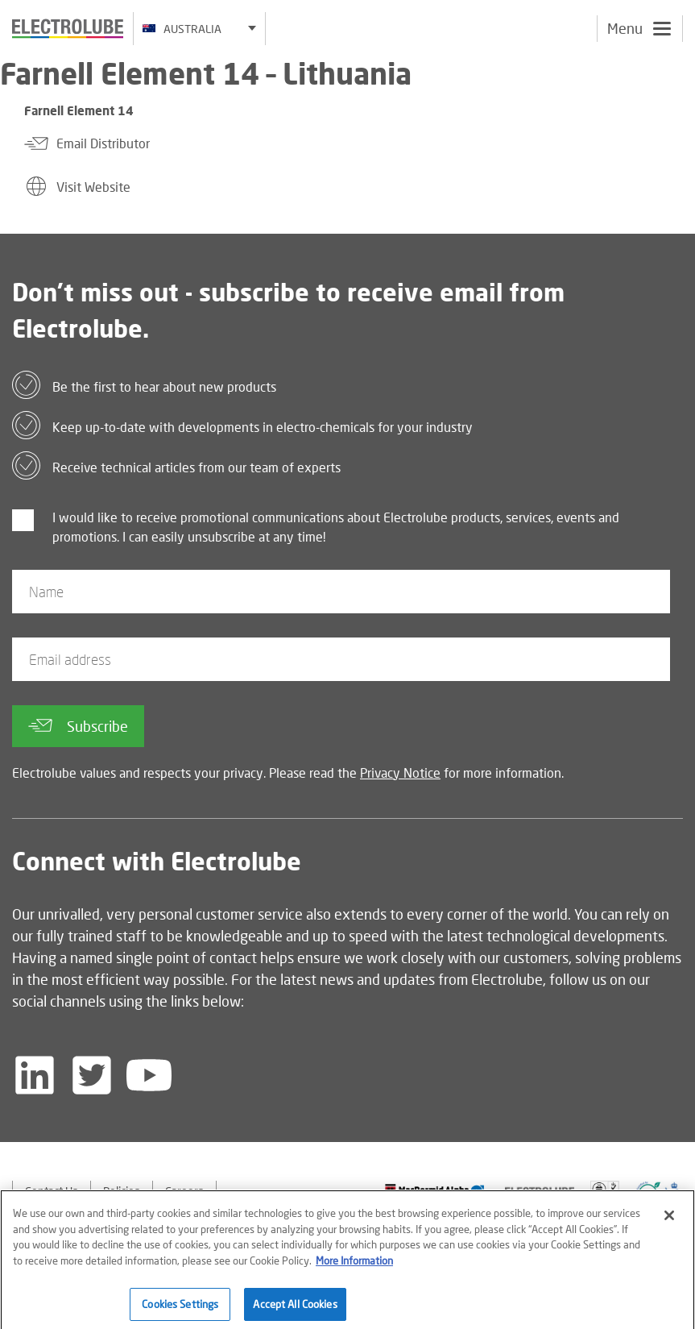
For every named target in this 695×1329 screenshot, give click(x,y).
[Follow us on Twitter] (91, 1075)
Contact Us (51, 1191)
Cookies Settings (180, 1308)
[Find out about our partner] (435, 1191)
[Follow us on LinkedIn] (34, 1075)
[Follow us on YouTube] (149, 1075)
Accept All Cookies (295, 1308)
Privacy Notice (400, 772)
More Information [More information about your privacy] (354, 1264)
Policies (121, 1191)
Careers (184, 1191)
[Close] (669, 1220)
